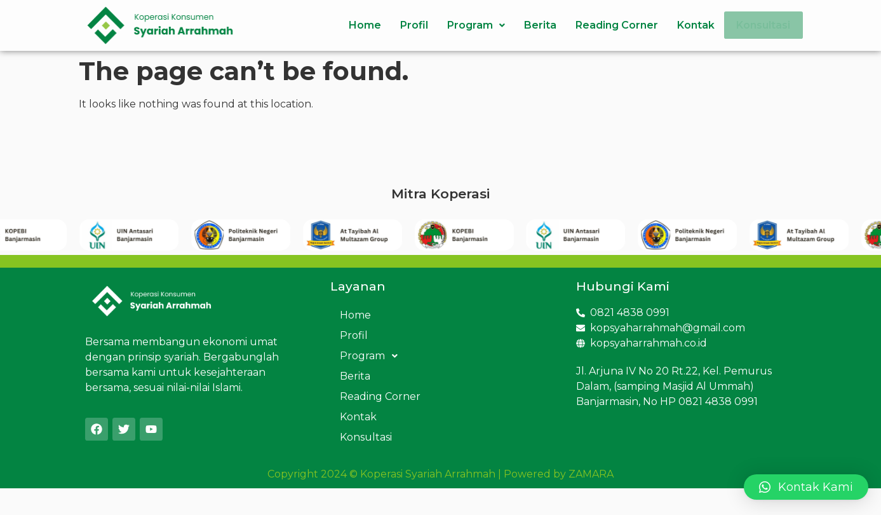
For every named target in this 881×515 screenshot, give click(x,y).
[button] (806, 487)
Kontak (690, 25)
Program (470, 25)
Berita (534, 25)
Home (359, 25)
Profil (408, 25)
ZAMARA (591, 474)
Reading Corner (611, 25)
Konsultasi (761, 25)
